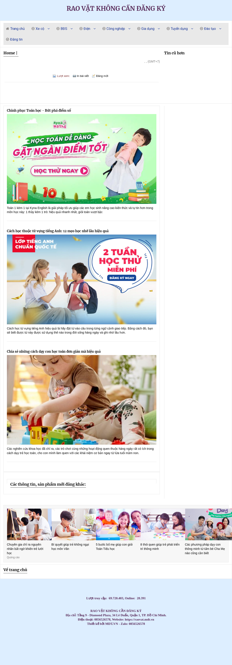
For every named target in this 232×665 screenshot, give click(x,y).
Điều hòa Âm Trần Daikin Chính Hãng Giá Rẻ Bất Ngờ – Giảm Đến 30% (139, 637)
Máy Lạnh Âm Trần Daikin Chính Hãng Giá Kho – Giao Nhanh (146, 637)
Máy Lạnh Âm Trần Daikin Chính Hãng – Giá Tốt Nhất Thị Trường (163, 637)
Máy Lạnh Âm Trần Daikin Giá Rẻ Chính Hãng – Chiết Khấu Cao (92, 637)
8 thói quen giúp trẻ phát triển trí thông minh (160, 547)
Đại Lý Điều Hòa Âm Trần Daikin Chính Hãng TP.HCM (66, 637)
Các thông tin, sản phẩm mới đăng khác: (48, 484)
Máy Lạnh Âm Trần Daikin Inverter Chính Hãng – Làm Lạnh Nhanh (223, 637)
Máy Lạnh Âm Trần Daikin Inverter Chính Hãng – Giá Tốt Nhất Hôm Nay (59, 637)
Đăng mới (102, 76)
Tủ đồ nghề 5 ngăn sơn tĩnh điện (151, 637)
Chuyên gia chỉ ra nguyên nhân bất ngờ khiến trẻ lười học (25, 549)
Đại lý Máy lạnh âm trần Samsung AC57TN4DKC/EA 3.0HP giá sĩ (26, 637)
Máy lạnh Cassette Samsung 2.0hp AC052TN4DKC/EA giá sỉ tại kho (189, 637)
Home (9, 52)
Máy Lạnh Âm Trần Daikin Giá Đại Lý (184, 637)
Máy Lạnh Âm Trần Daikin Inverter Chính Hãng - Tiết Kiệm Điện (156, 637)
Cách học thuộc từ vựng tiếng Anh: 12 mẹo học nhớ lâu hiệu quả (57, 231)
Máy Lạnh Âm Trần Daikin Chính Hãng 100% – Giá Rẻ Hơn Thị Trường (40, 637)
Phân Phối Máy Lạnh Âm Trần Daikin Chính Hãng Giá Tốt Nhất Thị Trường (216, 637)
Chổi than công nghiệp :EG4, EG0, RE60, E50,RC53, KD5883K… (20, 637)
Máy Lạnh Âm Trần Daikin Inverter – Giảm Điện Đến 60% (195, 637)
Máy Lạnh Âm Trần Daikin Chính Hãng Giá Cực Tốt (53, 637)
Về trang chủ (15, 569)
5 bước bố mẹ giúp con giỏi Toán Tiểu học (114, 547)
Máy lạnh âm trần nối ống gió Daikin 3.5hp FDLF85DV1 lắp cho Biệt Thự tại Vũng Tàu (202, 637)
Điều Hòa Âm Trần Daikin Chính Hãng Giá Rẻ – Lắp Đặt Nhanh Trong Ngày (72, 637)
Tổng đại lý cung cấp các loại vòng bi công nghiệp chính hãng (117, 637)
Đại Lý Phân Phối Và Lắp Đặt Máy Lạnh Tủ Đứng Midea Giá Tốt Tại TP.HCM (13, 637)
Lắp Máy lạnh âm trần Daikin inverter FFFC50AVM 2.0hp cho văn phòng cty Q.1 (170, 637)
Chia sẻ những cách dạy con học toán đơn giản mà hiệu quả (54, 351)
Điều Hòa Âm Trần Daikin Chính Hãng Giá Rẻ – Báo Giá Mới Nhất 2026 (99, 637)
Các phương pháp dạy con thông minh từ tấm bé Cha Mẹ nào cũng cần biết (205, 549)
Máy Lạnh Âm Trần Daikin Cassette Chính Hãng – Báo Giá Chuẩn (47, 637)
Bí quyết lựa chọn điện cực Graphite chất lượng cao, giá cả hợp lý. (178, 637)
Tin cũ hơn (174, 52)
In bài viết (83, 76)
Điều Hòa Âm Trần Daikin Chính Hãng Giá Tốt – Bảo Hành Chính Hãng (85, 637)
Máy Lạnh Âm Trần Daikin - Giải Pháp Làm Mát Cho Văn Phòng (33, 637)
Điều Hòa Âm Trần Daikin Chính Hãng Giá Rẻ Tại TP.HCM (106, 637)
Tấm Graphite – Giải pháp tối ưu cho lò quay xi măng (78, 637)
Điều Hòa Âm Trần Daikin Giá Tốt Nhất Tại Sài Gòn (111, 637)
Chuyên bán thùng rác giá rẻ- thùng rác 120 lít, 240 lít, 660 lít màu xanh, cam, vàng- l (125, 637)
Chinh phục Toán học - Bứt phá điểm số (39, 110)
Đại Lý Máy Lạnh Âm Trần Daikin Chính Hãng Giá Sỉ (210, 637)
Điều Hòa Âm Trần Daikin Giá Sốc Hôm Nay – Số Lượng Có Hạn (132, 637)
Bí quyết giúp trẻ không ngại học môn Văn (70, 547)
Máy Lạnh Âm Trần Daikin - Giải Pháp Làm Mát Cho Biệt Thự (5, 637)
